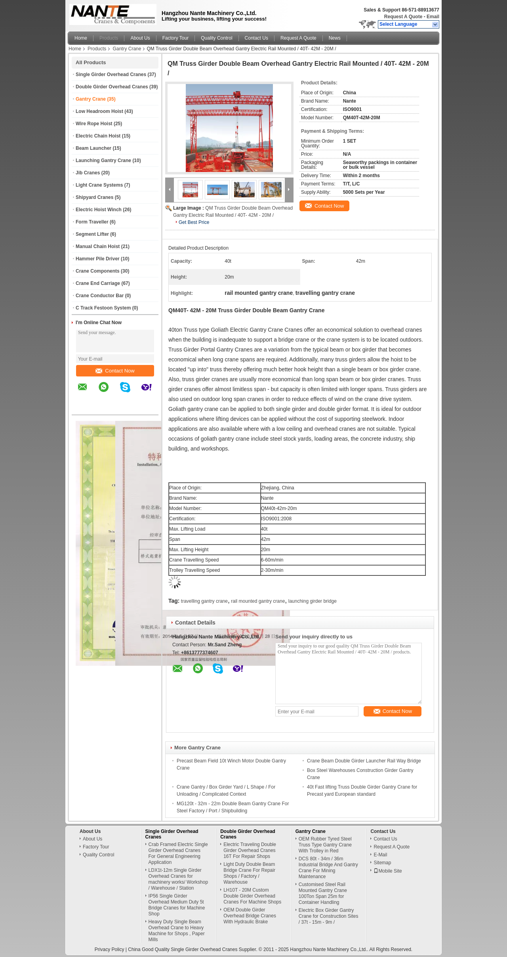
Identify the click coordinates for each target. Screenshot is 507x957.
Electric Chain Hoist (98, 136)
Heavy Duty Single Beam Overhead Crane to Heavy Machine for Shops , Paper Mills (177, 930)
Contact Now (114, 371)
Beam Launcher (93, 148)
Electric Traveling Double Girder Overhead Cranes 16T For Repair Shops (249, 850)
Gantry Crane (126, 49)
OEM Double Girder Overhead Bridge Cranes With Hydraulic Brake (249, 916)
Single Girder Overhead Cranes (111, 74)
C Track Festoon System (103, 308)
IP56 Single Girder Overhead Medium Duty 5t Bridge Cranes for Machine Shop (177, 905)
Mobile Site (388, 871)
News (335, 38)
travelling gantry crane (204, 601)
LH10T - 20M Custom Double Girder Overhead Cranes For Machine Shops (252, 896)
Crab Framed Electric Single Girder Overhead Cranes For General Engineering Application (178, 853)
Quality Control (216, 38)
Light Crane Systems (99, 185)
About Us (140, 38)
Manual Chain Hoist (98, 246)
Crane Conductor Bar (100, 295)
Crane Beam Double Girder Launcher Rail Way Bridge (364, 761)
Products (108, 38)
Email (433, 16)
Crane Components (98, 271)
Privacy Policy (109, 949)
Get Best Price (194, 222)
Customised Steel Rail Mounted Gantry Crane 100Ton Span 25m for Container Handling (323, 893)
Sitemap (382, 862)
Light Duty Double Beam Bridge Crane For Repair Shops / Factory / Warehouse (249, 873)
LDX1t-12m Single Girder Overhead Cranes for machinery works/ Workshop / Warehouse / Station (178, 879)
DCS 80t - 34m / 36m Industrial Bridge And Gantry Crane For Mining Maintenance (328, 867)
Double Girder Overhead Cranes (112, 87)
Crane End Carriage (98, 283)
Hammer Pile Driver (98, 259)
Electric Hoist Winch (99, 209)
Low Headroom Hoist (99, 111)
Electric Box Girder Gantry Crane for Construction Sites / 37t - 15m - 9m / (328, 916)
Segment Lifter (92, 234)
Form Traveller (92, 222)
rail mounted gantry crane (258, 601)
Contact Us (256, 38)
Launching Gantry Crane (103, 160)
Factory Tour (175, 38)
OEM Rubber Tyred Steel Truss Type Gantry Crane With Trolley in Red (325, 845)
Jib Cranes (88, 173)
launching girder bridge (312, 601)
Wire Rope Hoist (94, 123)
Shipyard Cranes (94, 197)
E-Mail (380, 855)
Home (80, 38)
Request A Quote (403, 16)
